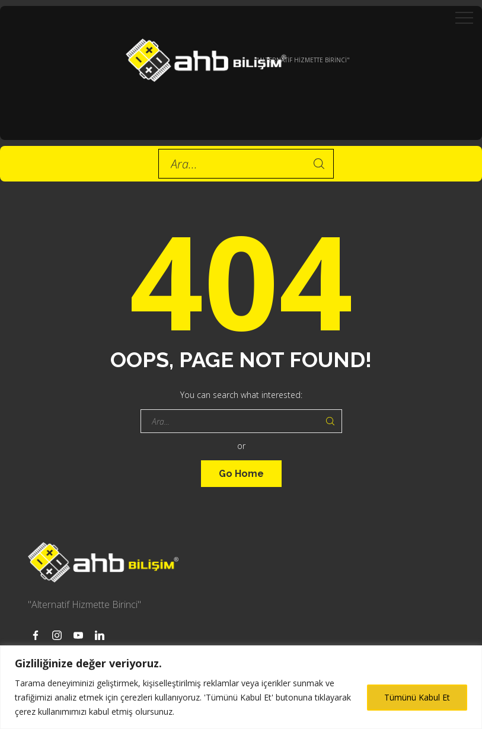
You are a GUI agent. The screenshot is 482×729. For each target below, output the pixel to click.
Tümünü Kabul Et (417, 697)
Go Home (241, 473)
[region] (241, 687)
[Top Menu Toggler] (464, 18)
